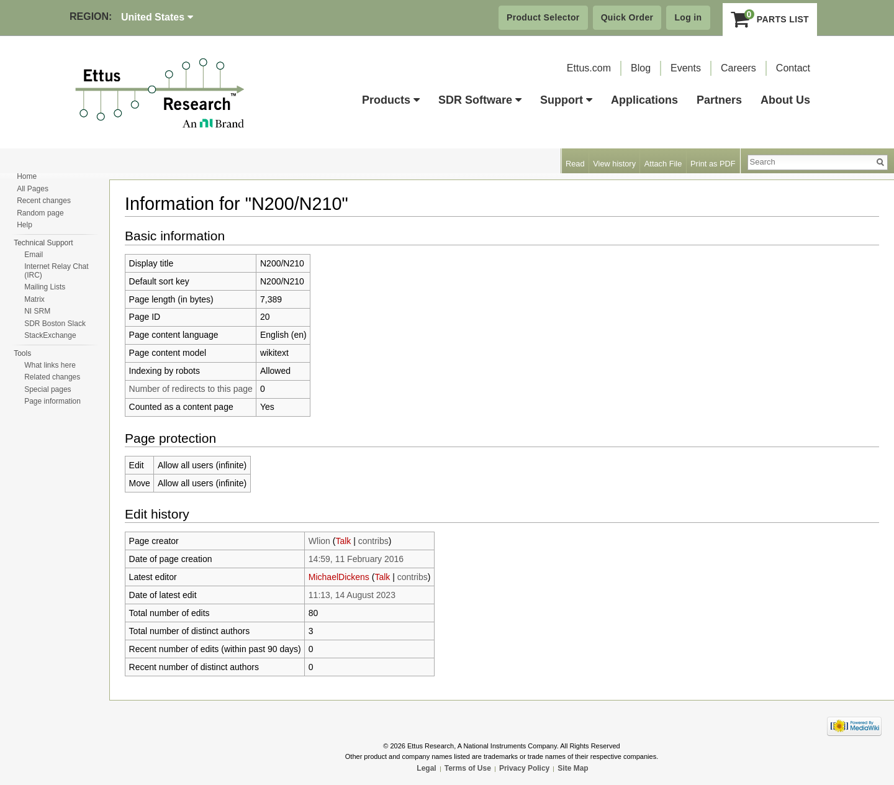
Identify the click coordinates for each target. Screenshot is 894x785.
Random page (40, 213)
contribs (373, 541)
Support (566, 100)
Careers (738, 68)
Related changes (52, 377)
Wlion (319, 541)
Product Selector (543, 17)
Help (24, 224)
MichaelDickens (339, 577)
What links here (50, 365)
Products (391, 100)
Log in (688, 17)
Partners (719, 100)
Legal (426, 768)
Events (685, 68)
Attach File (663, 163)
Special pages (47, 389)
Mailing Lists (44, 287)
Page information (52, 401)
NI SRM (37, 311)
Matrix (34, 299)
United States (157, 17)
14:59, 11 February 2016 (356, 559)
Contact (793, 68)
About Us (785, 100)
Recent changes (44, 200)
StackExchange (50, 335)
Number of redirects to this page (191, 389)
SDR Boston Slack (55, 323)
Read (575, 163)
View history (614, 163)
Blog (641, 68)
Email (33, 254)
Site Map (573, 768)
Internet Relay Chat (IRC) (56, 270)
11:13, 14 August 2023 (352, 595)
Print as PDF (713, 163)
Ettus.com (589, 68)
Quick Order (627, 17)
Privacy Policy (524, 768)
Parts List (770, 19)
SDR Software (480, 100)
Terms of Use (468, 768)
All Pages (32, 188)
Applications (644, 100)
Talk (343, 541)
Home (27, 176)
